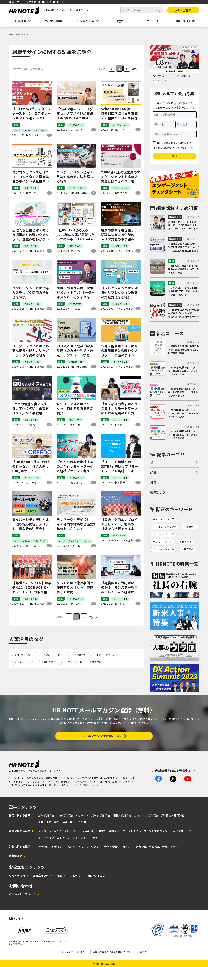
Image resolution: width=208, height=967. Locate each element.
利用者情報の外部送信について (112, 952)
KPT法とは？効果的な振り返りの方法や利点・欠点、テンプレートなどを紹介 (75, 350)
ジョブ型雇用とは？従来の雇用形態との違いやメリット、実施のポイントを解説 (119, 350)
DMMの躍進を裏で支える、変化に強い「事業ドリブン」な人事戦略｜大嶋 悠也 (30, 408)
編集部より (157, 492)
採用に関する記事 (19, 815)
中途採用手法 (65, 815)
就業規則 (56, 847)
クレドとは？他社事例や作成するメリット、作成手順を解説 (75, 587)
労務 (153, 482)
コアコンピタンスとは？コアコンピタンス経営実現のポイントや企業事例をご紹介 (30, 177)
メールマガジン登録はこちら (101, 736)
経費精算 (154, 847)
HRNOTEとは (185, 21)
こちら (192, 148)
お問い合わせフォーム (22, 894)
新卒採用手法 (46, 815)
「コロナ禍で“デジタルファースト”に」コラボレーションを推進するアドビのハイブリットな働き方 (31, 113)
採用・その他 (78, 822)
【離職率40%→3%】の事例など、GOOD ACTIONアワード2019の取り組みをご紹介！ (32, 587)
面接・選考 (61, 822)
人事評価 (88, 831)
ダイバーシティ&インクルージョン (59, 831)
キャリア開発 (46, 838)
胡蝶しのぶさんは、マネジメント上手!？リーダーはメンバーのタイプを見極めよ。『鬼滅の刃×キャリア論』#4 (76, 292)
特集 (120, 21)
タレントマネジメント (156, 831)
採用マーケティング (56, 654)
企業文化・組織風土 (108, 831)
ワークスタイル (131, 831)
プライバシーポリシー (74, 952)
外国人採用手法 (122, 815)
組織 (153, 472)
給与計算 (141, 847)
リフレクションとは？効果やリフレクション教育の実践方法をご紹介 (119, 292)
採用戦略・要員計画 (172, 815)
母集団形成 (45, 822)
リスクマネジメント (90, 847)
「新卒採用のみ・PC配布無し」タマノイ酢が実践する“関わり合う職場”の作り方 (75, 113)
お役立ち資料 (41, 875)
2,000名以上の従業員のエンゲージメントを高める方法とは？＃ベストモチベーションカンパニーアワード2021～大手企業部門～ (120, 177)
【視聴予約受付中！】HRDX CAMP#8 (170, 75)
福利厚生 (128, 847)
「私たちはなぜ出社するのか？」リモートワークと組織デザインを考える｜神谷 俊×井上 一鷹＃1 (75, 466)
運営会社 (141, 952)
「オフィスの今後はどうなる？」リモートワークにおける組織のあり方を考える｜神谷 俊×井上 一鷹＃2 (120, 408)
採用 (153, 462)
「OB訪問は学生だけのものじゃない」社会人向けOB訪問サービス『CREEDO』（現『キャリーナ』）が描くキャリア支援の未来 (31, 466)
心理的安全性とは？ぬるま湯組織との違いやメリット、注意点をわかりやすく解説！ (30, 234)
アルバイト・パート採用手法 (92, 815)
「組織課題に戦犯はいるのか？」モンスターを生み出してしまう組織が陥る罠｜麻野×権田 (119, 587)
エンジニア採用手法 (146, 815)
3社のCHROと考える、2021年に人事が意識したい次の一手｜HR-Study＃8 (76, 234)
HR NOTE (161, 80)
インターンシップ (26, 654)
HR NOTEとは (96, 875)
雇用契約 (96, 662)
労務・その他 (170, 847)
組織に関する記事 (19, 831)
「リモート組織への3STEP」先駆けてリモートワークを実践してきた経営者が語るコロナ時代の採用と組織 (119, 466)
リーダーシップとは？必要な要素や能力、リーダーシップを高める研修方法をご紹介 (30, 350)
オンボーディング (105, 654)
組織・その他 (89, 838)
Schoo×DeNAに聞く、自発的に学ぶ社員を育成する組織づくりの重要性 (119, 113)
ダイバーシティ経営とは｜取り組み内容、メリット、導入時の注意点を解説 (30, 524)
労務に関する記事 (19, 846)
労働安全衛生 (112, 847)
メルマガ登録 (183, 10)
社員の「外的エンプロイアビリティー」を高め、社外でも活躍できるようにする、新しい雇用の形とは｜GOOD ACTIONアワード (119, 524)
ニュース (153, 21)
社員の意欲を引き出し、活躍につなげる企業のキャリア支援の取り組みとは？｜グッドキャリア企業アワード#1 (119, 234)
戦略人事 (48, 662)
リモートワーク (25, 662)
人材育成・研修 (182, 831)
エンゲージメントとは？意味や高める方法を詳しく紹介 (75, 177)
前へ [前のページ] (103, 69)
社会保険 (43, 847)
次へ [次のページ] (134, 69)
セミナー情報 (17, 875)
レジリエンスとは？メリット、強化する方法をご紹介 (75, 408)
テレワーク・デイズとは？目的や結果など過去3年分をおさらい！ (76, 524)
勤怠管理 (70, 847)
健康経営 (81, 654)
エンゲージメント (72, 662)
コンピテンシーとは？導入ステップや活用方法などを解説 (30, 292)
